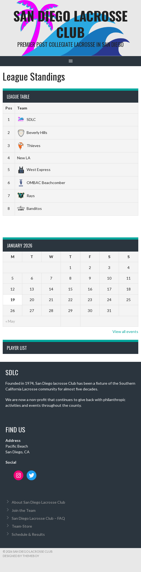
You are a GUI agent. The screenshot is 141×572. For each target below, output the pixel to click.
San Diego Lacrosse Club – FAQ (38, 518)
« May (10, 321)
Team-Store (22, 526)
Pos (8, 108)
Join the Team (24, 510)
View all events (125, 331)
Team (22, 108)
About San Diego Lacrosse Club (38, 502)
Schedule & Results (28, 534)
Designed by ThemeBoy (21, 556)
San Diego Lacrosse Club (70, 24)
